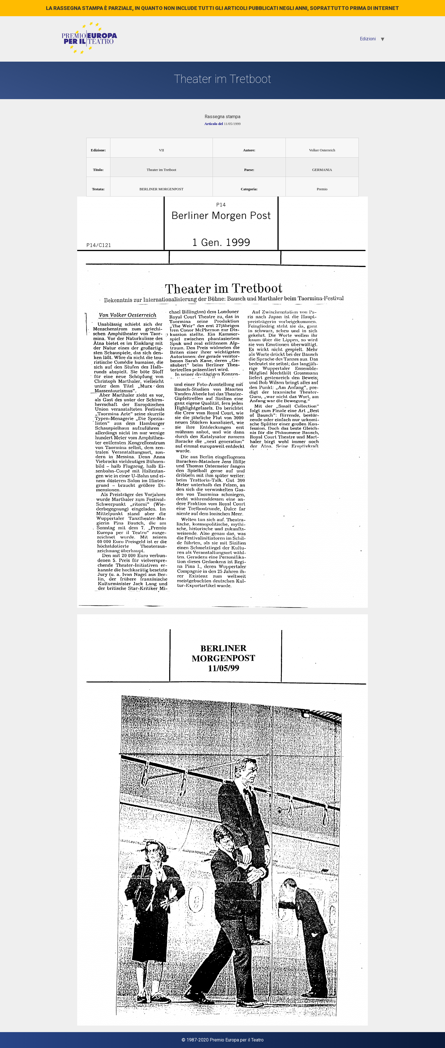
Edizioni (368, 38)
